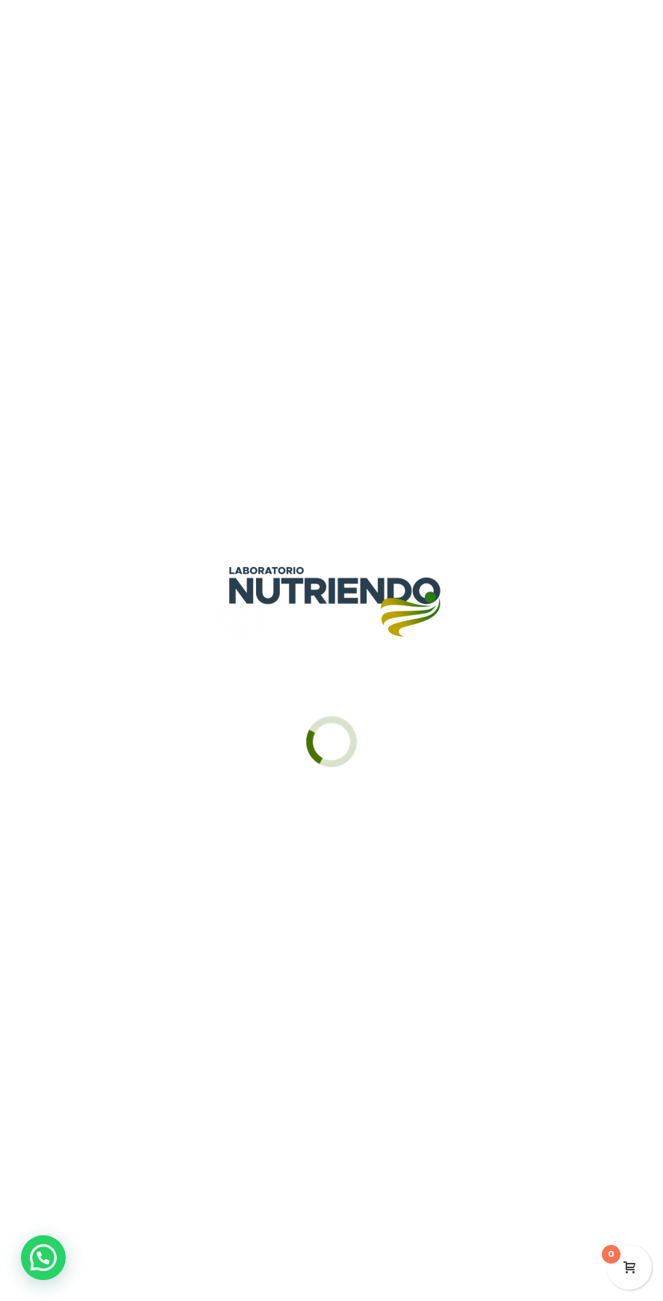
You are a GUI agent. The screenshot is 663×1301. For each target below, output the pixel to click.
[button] (43, 1257)
